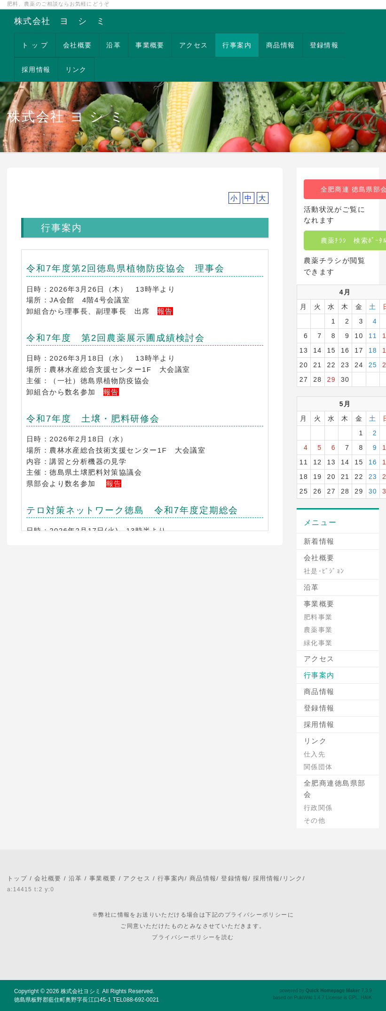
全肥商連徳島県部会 (335, 788)
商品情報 (280, 45)
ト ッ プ (35, 45)
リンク (76, 69)
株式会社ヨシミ (81, 991)
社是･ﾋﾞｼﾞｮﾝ (324, 571)
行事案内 (237, 45)
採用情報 (36, 69)
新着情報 (319, 541)
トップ (17, 878)
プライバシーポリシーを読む (193, 937)
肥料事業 (318, 617)
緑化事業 (318, 643)
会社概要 (77, 45)
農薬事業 (318, 629)
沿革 (113, 45)
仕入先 (314, 754)
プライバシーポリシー (256, 914)
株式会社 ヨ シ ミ (59, 21)
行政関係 (318, 807)
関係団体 (318, 767)
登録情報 (324, 45)
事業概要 (150, 45)
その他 (314, 820)
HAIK (366, 997)
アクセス (193, 45)
